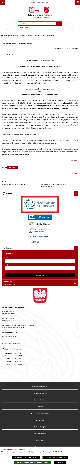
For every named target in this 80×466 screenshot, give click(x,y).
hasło (7, 265)
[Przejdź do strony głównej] (40, 13)
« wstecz (75, 174)
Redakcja (40, 406)
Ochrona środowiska (26, 35)
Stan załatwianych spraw (40, 386)
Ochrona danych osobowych (25, 457)
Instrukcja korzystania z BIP (40, 413)
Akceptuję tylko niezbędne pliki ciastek (32, 462)
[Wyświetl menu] (77, 2)
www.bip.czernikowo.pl (27, 152)
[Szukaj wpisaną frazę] (59, 23)
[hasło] (40, 268)
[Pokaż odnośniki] (2, 2)
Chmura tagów (40, 440)
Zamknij (60, 462)
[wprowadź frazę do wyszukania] (37, 23)
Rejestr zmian (40, 420)
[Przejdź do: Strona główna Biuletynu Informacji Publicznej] (2, 35)
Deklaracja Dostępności (40, 427)
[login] (40, 261)
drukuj (76, 160)
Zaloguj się (40, 275)
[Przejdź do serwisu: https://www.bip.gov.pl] (40, 2)
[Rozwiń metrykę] (12, 167)
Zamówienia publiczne (40, 393)
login (6, 257)
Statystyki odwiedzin (40, 433)
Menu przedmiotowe (11, 35)
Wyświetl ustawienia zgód (55, 457)
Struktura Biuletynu (40, 400)
